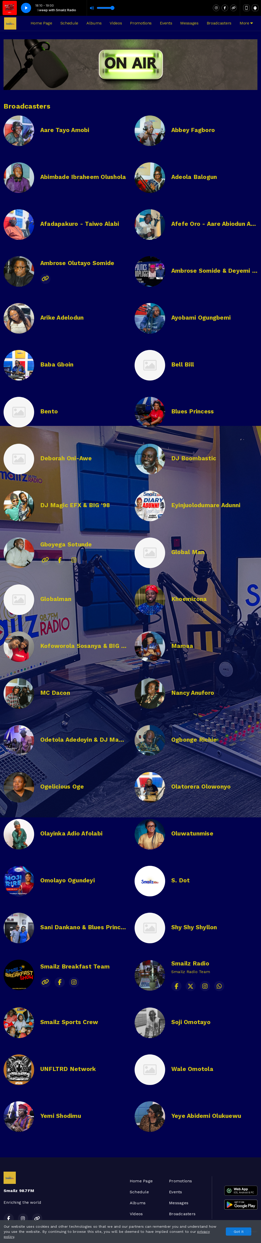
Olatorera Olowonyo (201, 786)
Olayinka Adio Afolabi (71, 833)
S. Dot (180, 880)
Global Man (187, 552)
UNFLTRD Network (68, 1069)
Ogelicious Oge (62, 786)
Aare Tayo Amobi (64, 130)
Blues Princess (192, 411)
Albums (93, 23)
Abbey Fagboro (193, 130)
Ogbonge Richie (194, 739)
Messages (189, 23)
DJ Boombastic (193, 458)
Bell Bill (182, 364)
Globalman (55, 599)
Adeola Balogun (194, 177)
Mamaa (182, 646)
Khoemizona (189, 599)
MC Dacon (55, 692)
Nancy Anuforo (192, 692)
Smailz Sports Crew (69, 1022)
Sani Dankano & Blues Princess (85, 927)
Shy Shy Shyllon (194, 927)
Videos (116, 23)
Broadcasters (219, 23)
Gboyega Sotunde (66, 544)
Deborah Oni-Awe (66, 458)
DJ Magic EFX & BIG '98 (75, 505)
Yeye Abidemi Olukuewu (206, 1116)
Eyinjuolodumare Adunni (205, 505)
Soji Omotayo (191, 1022)
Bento (49, 411)
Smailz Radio (190, 963)
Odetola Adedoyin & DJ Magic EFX (90, 739)
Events (166, 23)
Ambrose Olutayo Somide (77, 263)
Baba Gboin (56, 364)
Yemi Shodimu (60, 1116)
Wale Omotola (192, 1069)
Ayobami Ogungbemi (201, 317)
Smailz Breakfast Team (75, 966)
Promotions (141, 23)
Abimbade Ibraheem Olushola (83, 177)
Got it (239, 1231)
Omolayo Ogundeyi (67, 880)
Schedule (69, 23)
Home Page (41, 23)
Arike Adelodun (62, 317)
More (246, 23)
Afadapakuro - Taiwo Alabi (79, 223)
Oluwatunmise (192, 833)
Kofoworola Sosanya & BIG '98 (85, 646)
